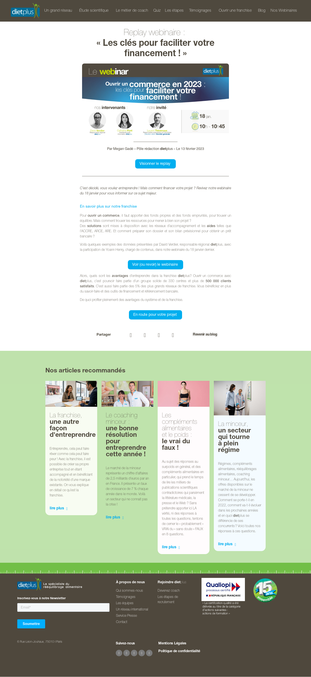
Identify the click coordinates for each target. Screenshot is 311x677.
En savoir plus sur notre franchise (108, 207)
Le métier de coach (132, 11)
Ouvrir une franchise (235, 11)
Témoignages (200, 11)
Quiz (157, 11)
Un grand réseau (58, 11)
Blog (262, 11)
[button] (131, 335)
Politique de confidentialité (179, 651)
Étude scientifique (93, 11)
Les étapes (174, 11)
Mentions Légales (172, 643)
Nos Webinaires (284, 11)
